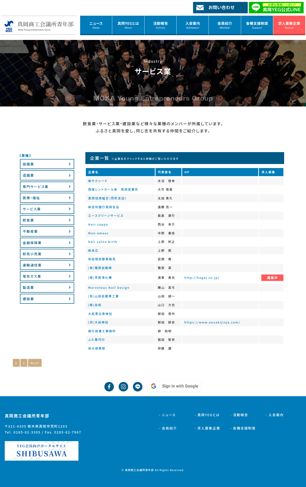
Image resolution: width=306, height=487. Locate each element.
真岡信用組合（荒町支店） (107, 198)
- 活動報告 (239, 414)
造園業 (28, 175)
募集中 (272, 277)
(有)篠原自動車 (100, 267)
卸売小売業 (32, 254)
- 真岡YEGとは (207, 414)
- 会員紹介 (168, 428)
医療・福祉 (31, 198)
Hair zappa (98, 224)
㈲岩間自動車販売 (102, 259)
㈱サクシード (98, 180)
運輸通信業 (32, 265)
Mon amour (98, 233)
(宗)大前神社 (98, 322)
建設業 (28, 299)
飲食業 (28, 220)
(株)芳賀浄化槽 (100, 277)
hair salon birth (103, 241)
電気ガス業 (32, 276)
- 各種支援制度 (243, 428)
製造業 (28, 287)
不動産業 (30, 231)
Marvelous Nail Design (109, 287)
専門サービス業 (36, 186)
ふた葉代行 (96, 339)
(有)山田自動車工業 (103, 296)
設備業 (28, 164)
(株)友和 (95, 305)
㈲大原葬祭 (97, 348)
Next (34, 363)
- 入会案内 (275, 414)
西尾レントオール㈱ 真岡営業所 (113, 189)
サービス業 (32, 209)
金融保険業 (32, 243)
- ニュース (167, 414)
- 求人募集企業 (207, 428)
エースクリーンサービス (106, 215)
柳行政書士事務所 (102, 331)
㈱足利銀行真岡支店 (103, 207)
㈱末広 (93, 250)
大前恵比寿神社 (100, 313)
